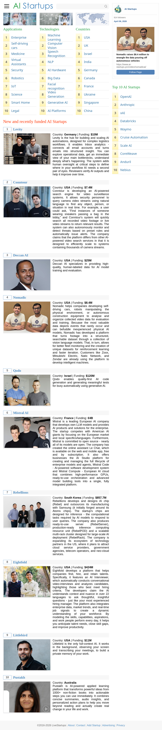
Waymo (125, 129)
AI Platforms (57, 111)
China (88, 111)
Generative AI (58, 102)
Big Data (54, 78)
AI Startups (131, 9)
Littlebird (20, 635)
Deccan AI (20, 255)
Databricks (128, 121)
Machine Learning (54, 37)
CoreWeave (128, 153)
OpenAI (125, 96)
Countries (83, 29)
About (71, 725)
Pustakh (19, 677)
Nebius (125, 170)
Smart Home (20, 102)
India (87, 62)
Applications (12, 29)
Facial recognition (56, 86)
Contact (80, 725)
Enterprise (18, 37)
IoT (13, 86)
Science (16, 94)
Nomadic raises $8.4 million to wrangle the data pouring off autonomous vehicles (132, 57)
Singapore (91, 102)
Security (17, 70)
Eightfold (20, 562)
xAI (122, 113)
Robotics (17, 78)
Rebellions (20, 492)
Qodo (17, 371)
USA (87, 37)
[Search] (82, 6)
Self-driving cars (19, 45)
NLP (50, 62)
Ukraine (89, 94)
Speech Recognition (56, 53)
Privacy (121, 725)
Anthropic (127, 105)
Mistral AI (20, 413)
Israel (88, 54)
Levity (17, 129)
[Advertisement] (135, 198)
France (89, 86)
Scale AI (126, 145)
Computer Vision (55, 45)
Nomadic (19, 297)
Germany (91, 70)
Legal (15, 111)
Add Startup (93, 725)
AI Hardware (57, 70)
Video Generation (56, 94)
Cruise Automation (134, 137)
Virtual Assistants (18, 62)
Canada (89, 78)
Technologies (49, 29)
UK (86, 45)
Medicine (18, 54)
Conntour (20, 182)
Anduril (125, 162)
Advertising (108, 725)
